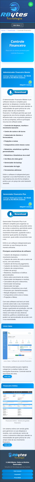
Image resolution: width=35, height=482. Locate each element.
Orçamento (17, 474)
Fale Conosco (17, 471)
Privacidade (17, 477)
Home (3, 30)
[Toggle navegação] (17, 25)
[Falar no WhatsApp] (30, 4)
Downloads (11, 30)
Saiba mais (7, 376)
